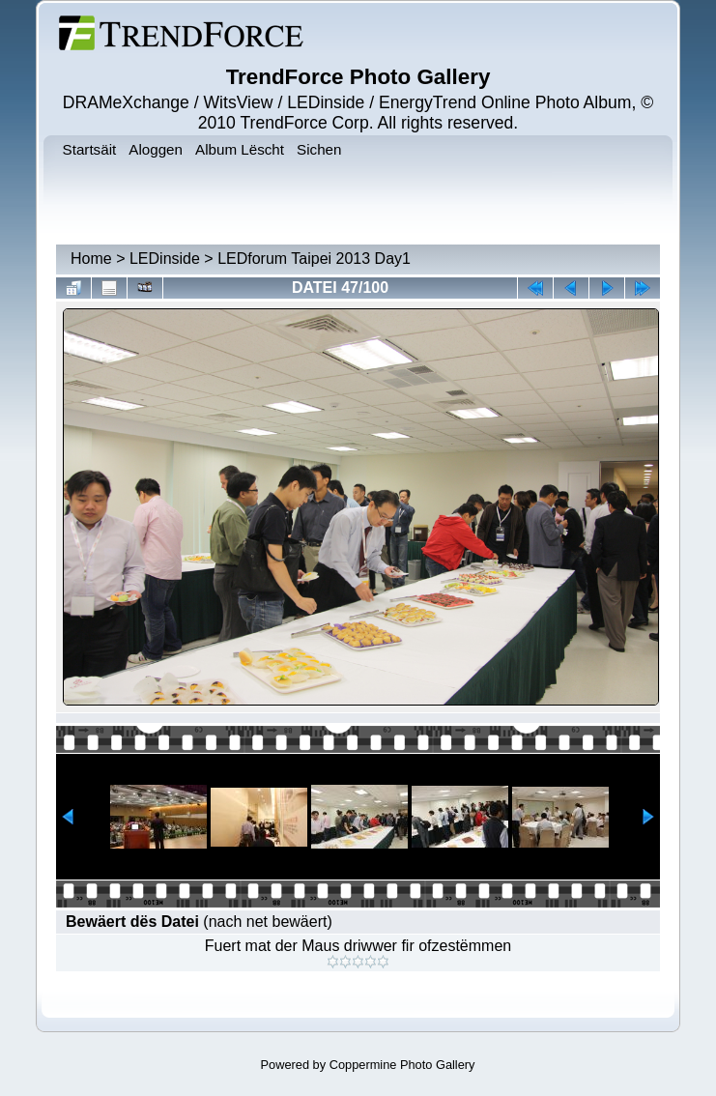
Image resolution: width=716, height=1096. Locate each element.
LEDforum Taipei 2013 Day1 (314, 258)
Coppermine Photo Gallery (402, 1064)
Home (91, 258)
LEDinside (164, 258)
